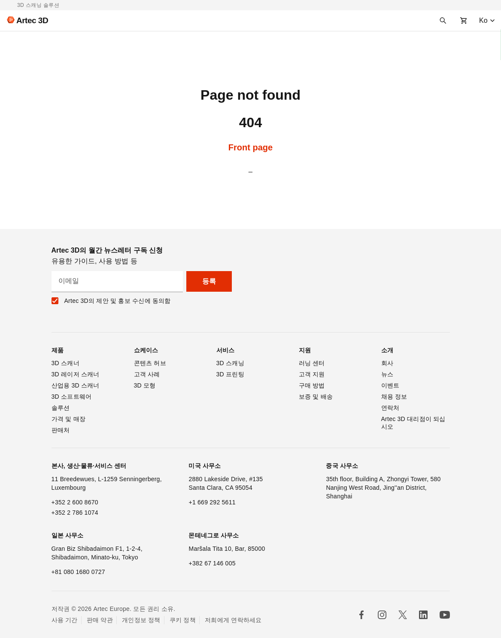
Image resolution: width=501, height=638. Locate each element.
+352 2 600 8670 (75, 502)
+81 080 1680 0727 (78, 571)
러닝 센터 (312, 363)
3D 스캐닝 (230, 363)
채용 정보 (394, 396)
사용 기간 (65, 620)
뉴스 (387, 374)
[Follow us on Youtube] (445, 615)
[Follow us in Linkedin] (423, 615)
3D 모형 (145, 385)
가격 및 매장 (69, 418)
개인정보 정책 (141, 620)
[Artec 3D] (24, 20)
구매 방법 (312, 385)
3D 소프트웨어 (72, 396)
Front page (250, 147)
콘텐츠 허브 (150, 363)
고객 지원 (312, 374)
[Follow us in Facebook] (361, 615)
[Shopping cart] (463, 20)
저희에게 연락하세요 (233, 620)
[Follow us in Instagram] (382, 615)
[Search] (443, 20)
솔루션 (61, 407)
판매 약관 (100, 620)
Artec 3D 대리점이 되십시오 (413, 422)
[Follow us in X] (402, 615)
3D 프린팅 (230, 374)
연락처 (390, 407)
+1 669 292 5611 (211, 502)
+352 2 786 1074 (75, 512)
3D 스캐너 (65, 363)
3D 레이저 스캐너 (76, 374)
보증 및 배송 (316, 396)
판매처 (61, 430)
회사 (387, 363)
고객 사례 (147, 374)
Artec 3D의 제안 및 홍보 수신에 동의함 (117, 300)
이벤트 (390, 385)
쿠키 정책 (183, 620)
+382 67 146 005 (211, 563)
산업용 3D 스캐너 (76, 385)
